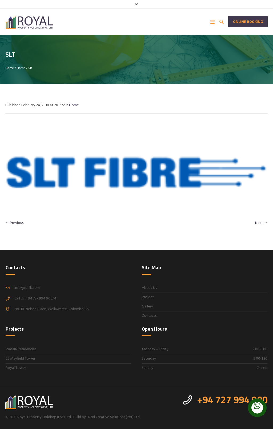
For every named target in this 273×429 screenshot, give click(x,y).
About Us (149, 288)
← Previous (14, 223)
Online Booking (248, 21)
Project (148, 297)
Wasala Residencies (21, 349)
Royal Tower (16, 368)
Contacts (149, 316)
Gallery (147, 306)
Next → (261, 223)
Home (9, 68)
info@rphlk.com (27, 288)
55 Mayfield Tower (20, 359)
